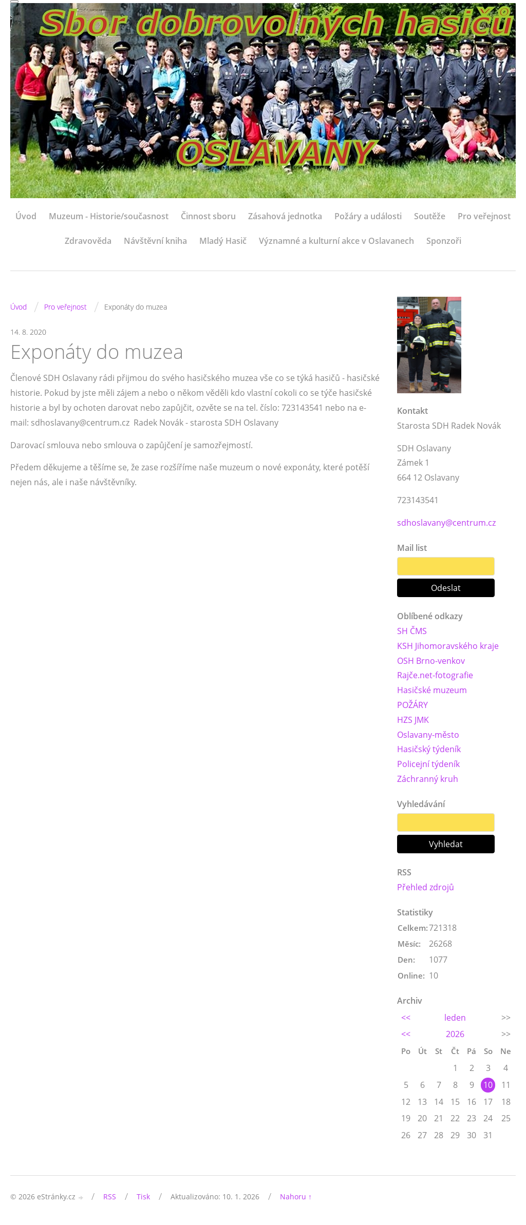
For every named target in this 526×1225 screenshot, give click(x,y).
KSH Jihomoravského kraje (448, 646)
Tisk (143, 1196)
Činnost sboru (208, 216)
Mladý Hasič (223, 240)
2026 (455, 1034)
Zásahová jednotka (285, 216)
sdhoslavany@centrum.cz (446, 522)
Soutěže (429, 216)
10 (488, 1084)
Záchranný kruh (427, 778)
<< (405, 1017)
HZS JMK (413, 719)
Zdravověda (88, 240)
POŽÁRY (412, 705)
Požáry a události (368, 216)
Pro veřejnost (484, 216)
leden (455, 1017)
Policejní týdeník (428, 764)
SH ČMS (412, 631)
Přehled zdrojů (425, 887)
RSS (109, 1196)
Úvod (25, 216)
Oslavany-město (428, 734)
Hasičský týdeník (429, 749)
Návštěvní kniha (155, 240)
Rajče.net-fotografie (435, 675)
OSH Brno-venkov (431, 660)
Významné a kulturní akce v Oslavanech (336, 240)
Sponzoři (443, 240)
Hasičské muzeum (432, 690)
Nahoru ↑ (296, 1196)
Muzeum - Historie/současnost (108, 216)
